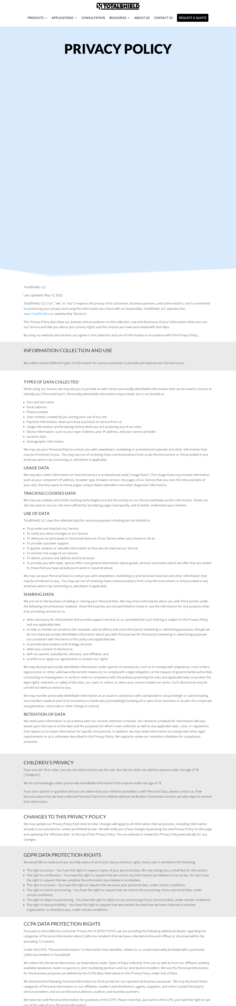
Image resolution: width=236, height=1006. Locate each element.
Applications (62, 18)
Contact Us (163, 18)
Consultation (93, 18)
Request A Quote (192, 18)
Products (36, 18)
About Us (142, 18)
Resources (118, 18)
